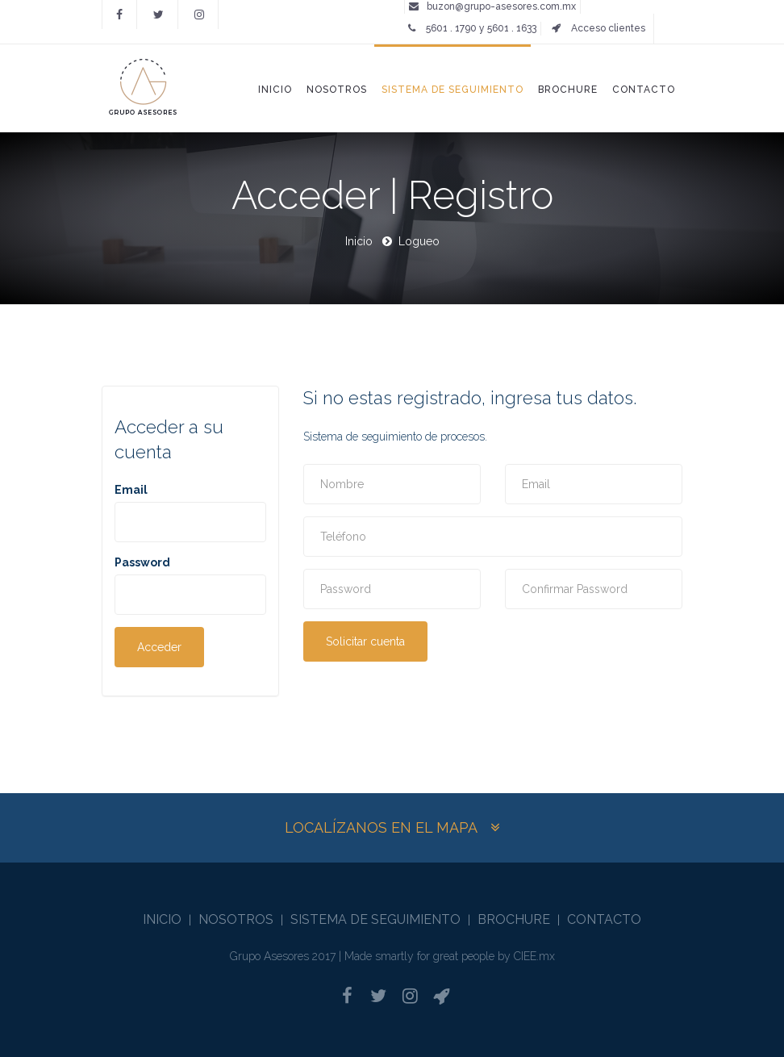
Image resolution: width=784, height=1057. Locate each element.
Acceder (159, 647)
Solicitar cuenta (365, 641)
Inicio (275, 89)
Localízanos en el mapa (381, 827)
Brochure (568, 89)
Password (142, 562)
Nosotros (337, 89)
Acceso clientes (598, 28)
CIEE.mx (534, 956)
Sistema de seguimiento (452, 89)
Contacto (643, 89)
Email (131, 489)
